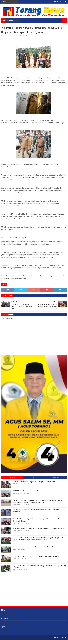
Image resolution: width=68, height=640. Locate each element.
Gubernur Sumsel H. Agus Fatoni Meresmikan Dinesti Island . (33, 547)
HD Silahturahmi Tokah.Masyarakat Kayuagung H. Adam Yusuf (34, 481)
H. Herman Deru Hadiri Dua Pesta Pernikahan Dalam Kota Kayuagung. (36, 556)
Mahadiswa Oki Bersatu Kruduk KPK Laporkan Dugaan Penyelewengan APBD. (39, 528)
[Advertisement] (34, 587)
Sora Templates (13, 637)
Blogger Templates (26, 637)
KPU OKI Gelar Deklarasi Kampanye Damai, (27, 491)
